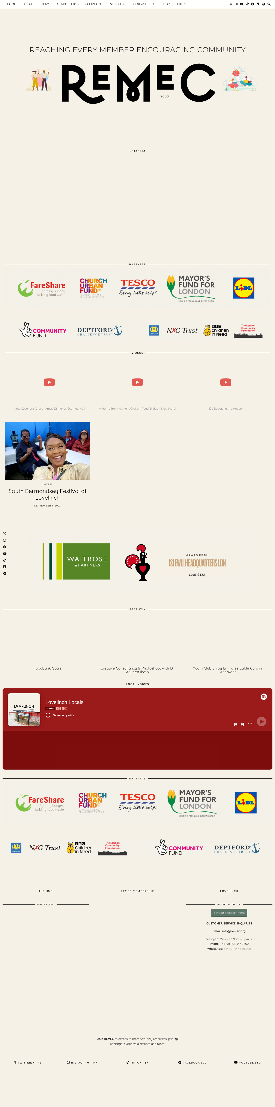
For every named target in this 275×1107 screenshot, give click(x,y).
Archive (12, 1103)
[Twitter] (230, 4)
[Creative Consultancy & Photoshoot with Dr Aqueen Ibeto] (137, 640)
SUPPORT (147, 1100)
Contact (110, 1100)
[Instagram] (236, 4)
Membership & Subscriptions (79, 4)
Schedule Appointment (229, 913)
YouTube (247, 1062)
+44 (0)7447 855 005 (237, 949)
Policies (128, 1100)
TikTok (137, 1062)
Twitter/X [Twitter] (27, 1062)
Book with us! (142, 4)
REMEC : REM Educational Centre (41, 1100)
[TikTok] (247, 4)
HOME (11, 4)
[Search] (268, 4)
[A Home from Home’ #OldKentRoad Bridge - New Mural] (137, 382)
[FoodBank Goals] (47, 640)
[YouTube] (241, 4)
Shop (166, 4)
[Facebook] (252, 4)
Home (78, 1100)
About (29, 4)
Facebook (192, 1062)
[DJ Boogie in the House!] (225, 382)
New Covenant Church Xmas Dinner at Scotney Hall (49, 408)
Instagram (82, 1062)
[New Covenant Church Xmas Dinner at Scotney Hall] (49, 382)
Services (117, 4)
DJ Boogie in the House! (225, 408)
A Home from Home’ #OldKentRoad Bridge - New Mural (137, 408)
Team (45, 4)
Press (181, 4)
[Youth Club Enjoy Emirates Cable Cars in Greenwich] (227, 640)
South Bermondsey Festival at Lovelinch (48, 494)
